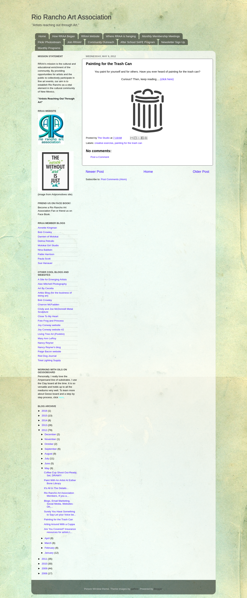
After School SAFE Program (138, 42)
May (47, 468)
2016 (45, 410)
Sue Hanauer (45, 263)
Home (42, 36)
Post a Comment (100, 157)
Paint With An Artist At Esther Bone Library (60, 482)
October (49, 444)
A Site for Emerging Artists (52, 279)
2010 (45, 563)
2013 (45, 425)
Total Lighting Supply (49, 360)
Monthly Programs (49, 48)
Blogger (158, 589)
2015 (45, 415)
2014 (45, 420)
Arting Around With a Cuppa (59, 524)
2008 (45, 573)
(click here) (167, 79)
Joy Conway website (49, 325)
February (50, 547)
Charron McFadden (48, 304)
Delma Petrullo (46, 241)
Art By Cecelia (46, 288)
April (47, 538)
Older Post (201, 171)
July (47, 458)
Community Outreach (101, 42)
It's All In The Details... (56, 488)
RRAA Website (90, 36)
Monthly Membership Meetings (161, 36)
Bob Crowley (45, 232)
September (51, 449)
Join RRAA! (74, 42)
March (48, 543)
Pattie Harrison (46, 254)
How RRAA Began (63, 36)
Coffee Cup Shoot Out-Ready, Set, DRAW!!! (60, 474)
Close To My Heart (48, 316)
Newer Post (95, 171)
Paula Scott (44, 258)
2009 (45, 568)
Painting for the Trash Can (58, 519)
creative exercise (104, 143)
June (48, 463)
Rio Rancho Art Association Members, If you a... (59, 494)
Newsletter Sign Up (173, 42)
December (51, 434)
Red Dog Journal (47, 356)
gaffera (135, 589)
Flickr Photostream (49, 42)
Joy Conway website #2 (51, 329)
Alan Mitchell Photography (52, 284)
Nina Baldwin (45, 249)
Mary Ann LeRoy (47, 338)
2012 (45, 430)
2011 (45, 558)
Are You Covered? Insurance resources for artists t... (60, 530)
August (49, 453)
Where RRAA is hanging (121, 36)
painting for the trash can (128, 143)
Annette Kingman (47, 227)
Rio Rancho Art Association (71, 17)
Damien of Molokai (48, 236)
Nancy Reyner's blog (49, 347)
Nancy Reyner (46, 342)
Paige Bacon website (49, 351)
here (61, 397)
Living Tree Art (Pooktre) (51, 334)
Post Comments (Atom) (114, 179)
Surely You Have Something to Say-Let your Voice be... (60, 513)
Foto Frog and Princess (51, 320)
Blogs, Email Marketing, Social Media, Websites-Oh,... (59, 503)
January (49, 552)
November (51, 439)
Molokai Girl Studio (48, 245)
